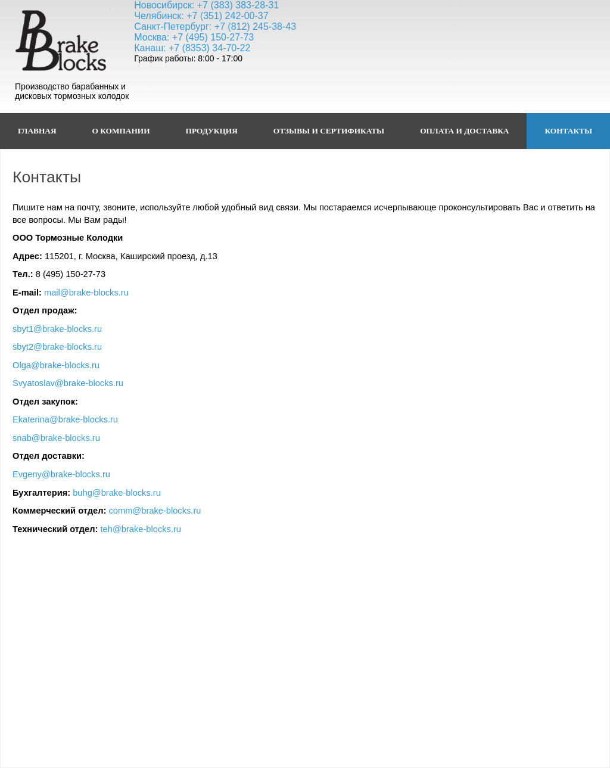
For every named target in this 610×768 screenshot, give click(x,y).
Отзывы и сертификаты (328, 130)
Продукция (212, 130)
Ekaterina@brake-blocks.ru (65, 419)
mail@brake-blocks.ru (86, 292)
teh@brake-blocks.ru (141, 529)
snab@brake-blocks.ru (56, 438)
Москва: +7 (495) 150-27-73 (194, 37)
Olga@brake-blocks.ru (56, 365)
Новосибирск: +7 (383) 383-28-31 (206, 5)
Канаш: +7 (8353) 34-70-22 (192, 48)
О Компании (121, 130)
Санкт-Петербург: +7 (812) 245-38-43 (215, 26)
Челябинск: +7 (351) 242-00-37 (201, 16)
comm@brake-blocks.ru (154, 510)
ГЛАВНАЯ (37, 130)
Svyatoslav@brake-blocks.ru (68, 383)
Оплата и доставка (464, 130)
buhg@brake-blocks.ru (117, 493)
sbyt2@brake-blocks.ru (57, 347)
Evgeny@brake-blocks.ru (61, 474)
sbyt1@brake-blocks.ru (57, 329)
